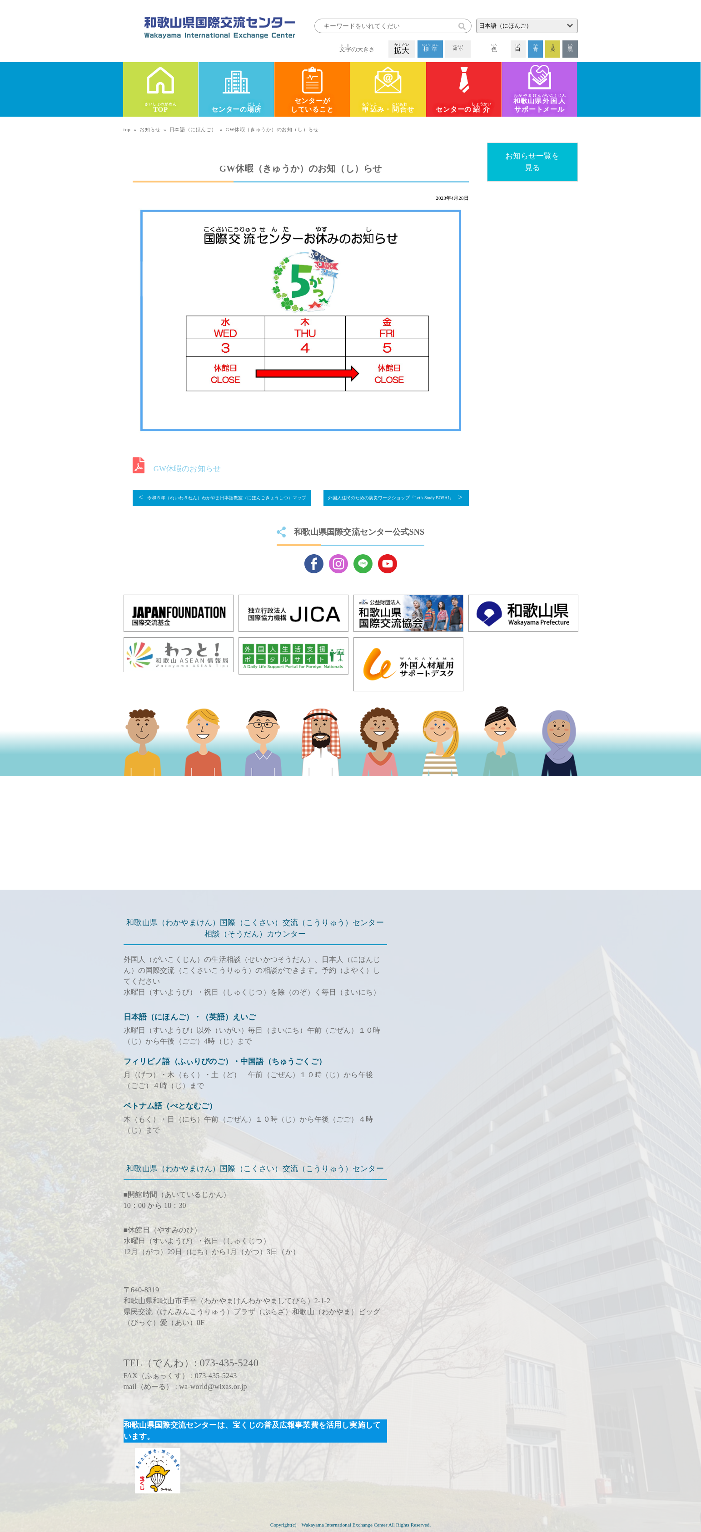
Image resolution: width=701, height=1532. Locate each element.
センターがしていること (312, 105)
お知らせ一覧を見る (532, 162)
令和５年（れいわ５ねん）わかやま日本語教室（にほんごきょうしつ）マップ (226, 497)
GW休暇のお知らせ (187, 468)
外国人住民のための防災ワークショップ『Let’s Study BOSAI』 (391, 497)
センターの (236, 108)
